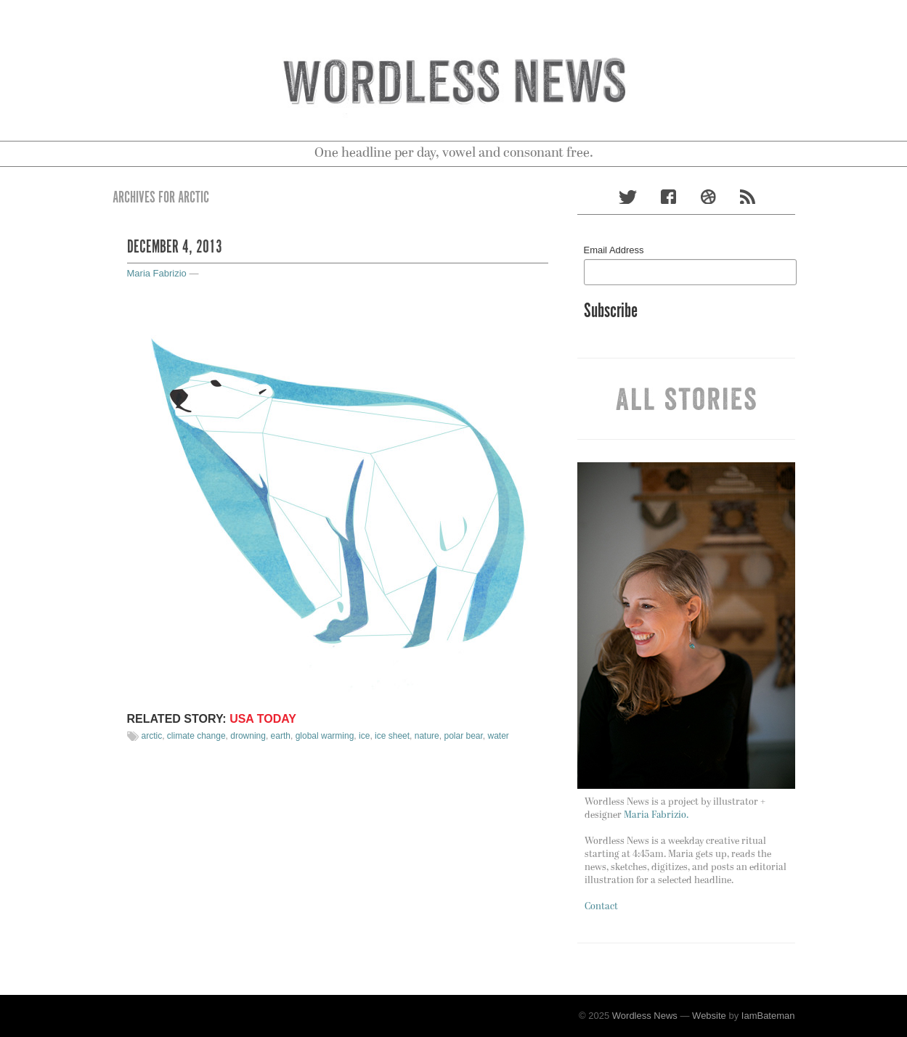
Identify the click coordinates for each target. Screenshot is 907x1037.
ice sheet (392, 736)
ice (364, 736)
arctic (152, 736)
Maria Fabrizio (157, 273)
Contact (601, 906)
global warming (325, 736)
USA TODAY (262, 719)
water (498, 736)
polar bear (463, 736)
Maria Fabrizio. (656, 815)
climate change (196, 736)
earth (280, 736)
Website (709, 1015)
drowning (248, 736)
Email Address (614, 250)
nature (427, 736)
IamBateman (768, 1015)
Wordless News (645, 1015)
